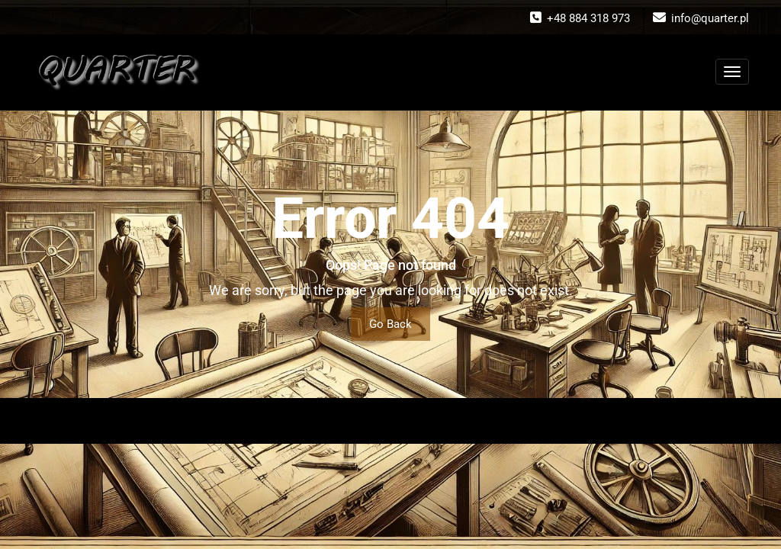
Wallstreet (468, 421)
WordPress (364, 421)
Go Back (390, 324)
